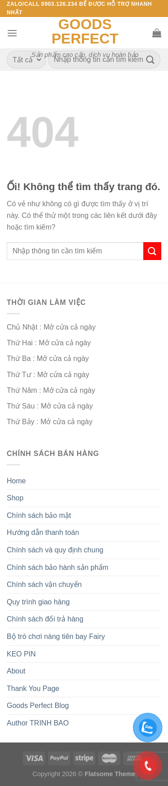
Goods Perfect (85, 31)
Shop (15, 498)
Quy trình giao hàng (38, 602)
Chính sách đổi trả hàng (45, 619)
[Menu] (12, 33)
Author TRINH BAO (38, 723)
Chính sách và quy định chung (55, 550)
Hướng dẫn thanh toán (43, 532)
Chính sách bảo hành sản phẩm (57, 567)
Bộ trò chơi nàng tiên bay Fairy (56, 636)
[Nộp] (150, 60)
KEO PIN (21, 654)
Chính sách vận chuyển (44, 584)
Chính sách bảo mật (39, 515)
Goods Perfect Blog (38, 705)
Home (16, 481)
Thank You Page (33, 688)
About (16, 671)
